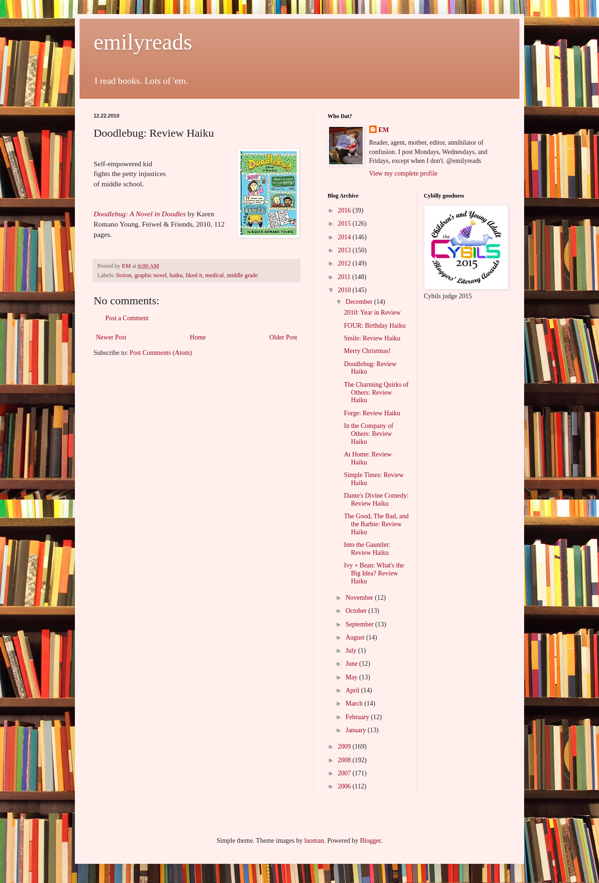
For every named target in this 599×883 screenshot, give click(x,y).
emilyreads (143, 41)
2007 (345, 773)
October (356, 610)
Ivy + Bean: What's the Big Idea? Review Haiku (374, 573)
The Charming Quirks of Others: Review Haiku (376, 392)
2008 (345, 760)
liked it (194, 275)
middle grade (242, 275)
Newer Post (111, 337)
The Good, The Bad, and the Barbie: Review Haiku (376, 524)
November (360, 597)
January (356, 730)
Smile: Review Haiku (372, 338)
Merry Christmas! (367, 350)
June (352, 663)
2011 (345, 276)
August (355, 637)
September (360, 624)
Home (198, 337)
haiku (176, 275)
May (352, 677)
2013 (345, 250)
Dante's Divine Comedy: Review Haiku (376, 499)
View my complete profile (403, 173)
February (358, 717)
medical (214, 275)
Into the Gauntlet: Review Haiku (367, 548)
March (354, 703)
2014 (345, 237)
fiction (123, 275)
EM (384, 129)
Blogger (370, 840)
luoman (314, 840)
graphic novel (150, 275)
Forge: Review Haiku (372, 413)
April (353, 690)
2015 (345, 223)
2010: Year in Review (372, 312)
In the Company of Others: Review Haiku (368, 433)
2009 (345, 746)
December (359, 301)
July (351, 650)
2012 (345, 263)
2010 (345, 290)
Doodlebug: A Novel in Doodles (140, 214)
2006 (345, 786)
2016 (345, 210)
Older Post (284, 337)
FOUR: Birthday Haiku (374, 325)
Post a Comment (127, 318)
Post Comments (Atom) (161, 352)
